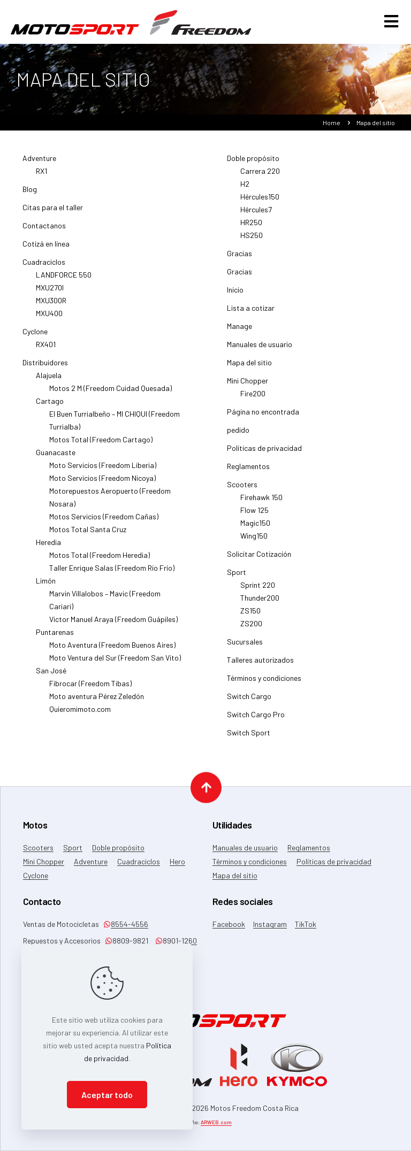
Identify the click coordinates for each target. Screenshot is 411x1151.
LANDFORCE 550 (64, 278)
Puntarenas (55, 636)
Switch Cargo (249, 700)
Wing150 (254, 539)
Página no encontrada (263, 415)
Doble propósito (253, 162)
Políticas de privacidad (264, 452)
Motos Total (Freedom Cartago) (101, 443)
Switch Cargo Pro (256, 718)
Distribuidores (45, 366)
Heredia (48, 546)
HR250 (251, 226)
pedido (238, 434)
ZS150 (250, 614)
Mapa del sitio (249, 366)
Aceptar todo (107, 1094)
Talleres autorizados (260, 664)
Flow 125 (254, 514)
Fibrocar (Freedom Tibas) (90, 687)
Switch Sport (248, 736)
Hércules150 (259, 200)
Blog (29, 193)
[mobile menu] (391, 25)
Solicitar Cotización (259, 558)
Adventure (39, 162)
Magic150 (255, 527)
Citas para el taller (52, 211)
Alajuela (49, 379)
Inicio (235, 293)
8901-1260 (176, 940)
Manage (239, 330)
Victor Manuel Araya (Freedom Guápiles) (113, 623)
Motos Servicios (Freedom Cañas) (103, 520)
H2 (244, 188)
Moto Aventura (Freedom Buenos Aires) (112, 649)
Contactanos (44, 229)
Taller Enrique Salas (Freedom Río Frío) (111, 572)
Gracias (239, 257)
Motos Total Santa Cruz (87, 533)
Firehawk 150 (261, 501)
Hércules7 (256, 213)
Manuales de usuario (259, 348)
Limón (46, 584)
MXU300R (51, 304)
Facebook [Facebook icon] (228, 924)
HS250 (251, 239)
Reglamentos (248, 470)
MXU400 (49, 317)
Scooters (242, 488)
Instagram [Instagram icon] (270, 924)
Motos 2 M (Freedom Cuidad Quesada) (110, 392)
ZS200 (251, 627)
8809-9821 (126, 940)
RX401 (46, 348)
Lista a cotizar (251, 312)
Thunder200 (259, 602)
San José (51, 674)
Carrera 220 (260, 175)
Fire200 (252, 397)
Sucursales (245, 645)
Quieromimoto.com (80, 713)
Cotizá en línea (46, 247)
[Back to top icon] (206, 786)
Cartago (50, 405)
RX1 (41, 175)
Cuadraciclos (43, 266)
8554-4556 (125, 924)
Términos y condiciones (264, 682)
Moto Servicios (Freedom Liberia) (102, 469)
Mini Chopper (247, 384)
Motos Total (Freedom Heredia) (99, 559)
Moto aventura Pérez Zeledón (96, 700)
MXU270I (50, 291)
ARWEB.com (216, 1122)
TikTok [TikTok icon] (305, 924)
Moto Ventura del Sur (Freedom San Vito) (115, 661)
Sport (236, 576)
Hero (177, 861)
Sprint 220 (257, 589)
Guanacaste (55, 456)
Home (331, 127)
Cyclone (35, 335)
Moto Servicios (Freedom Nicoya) (102, 482)
